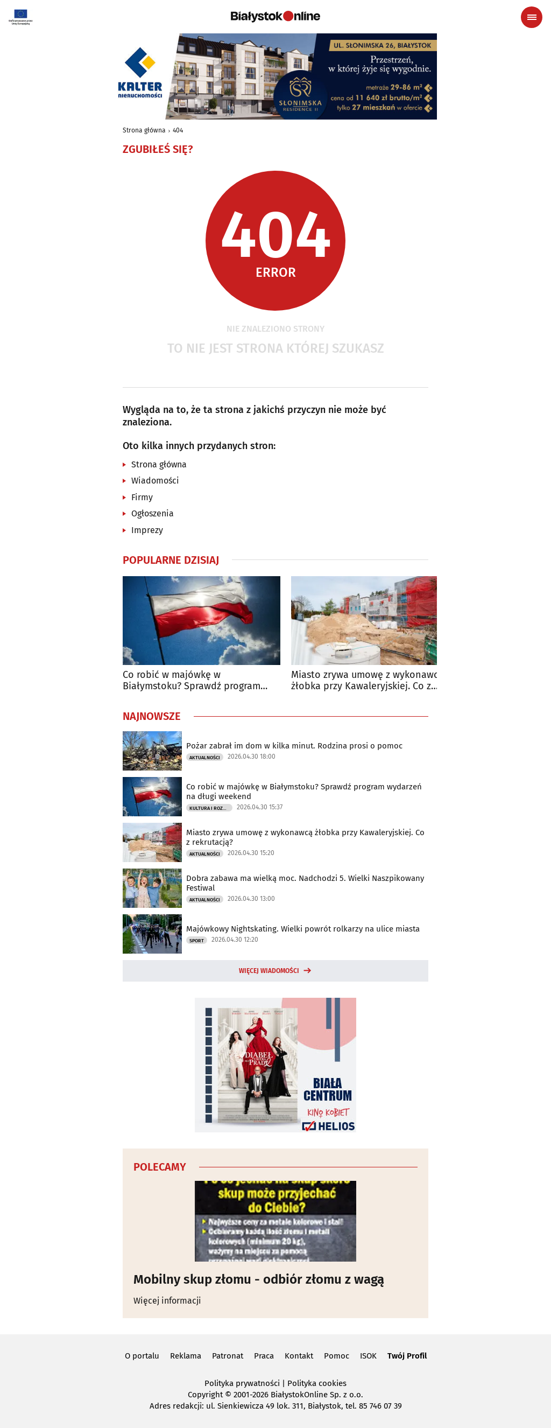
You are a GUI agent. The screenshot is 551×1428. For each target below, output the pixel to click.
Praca (264, 1356)
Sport (196, 940)
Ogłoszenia (152, 513)
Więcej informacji (167, 1301)
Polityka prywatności (242, 1383)
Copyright (205, 1394)
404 (178, 130)
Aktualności (204, 757)
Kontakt (299, 1356)
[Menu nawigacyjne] (531, 17)
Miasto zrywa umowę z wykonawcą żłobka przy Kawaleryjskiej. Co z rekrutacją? (367, 680)
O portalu (142, 1356)
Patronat (227, 1356)
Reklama (185, 1356)
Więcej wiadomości (269, 971)
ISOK (368, 1356)
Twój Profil (407, 1356)
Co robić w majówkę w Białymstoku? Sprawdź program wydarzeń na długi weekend (191, 680)
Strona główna (144, 130)
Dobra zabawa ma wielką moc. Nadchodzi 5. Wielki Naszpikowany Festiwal (305, 883)
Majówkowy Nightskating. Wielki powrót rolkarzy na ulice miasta (303, 929)
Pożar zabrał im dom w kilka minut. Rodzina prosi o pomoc (294, 746)
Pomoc (336, 1356)
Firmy (142, 497)
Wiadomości (155, 480)
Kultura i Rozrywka (210, 808)
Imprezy (147, 530)
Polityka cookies (317, 1383)
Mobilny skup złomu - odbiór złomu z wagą (258, 1279)
